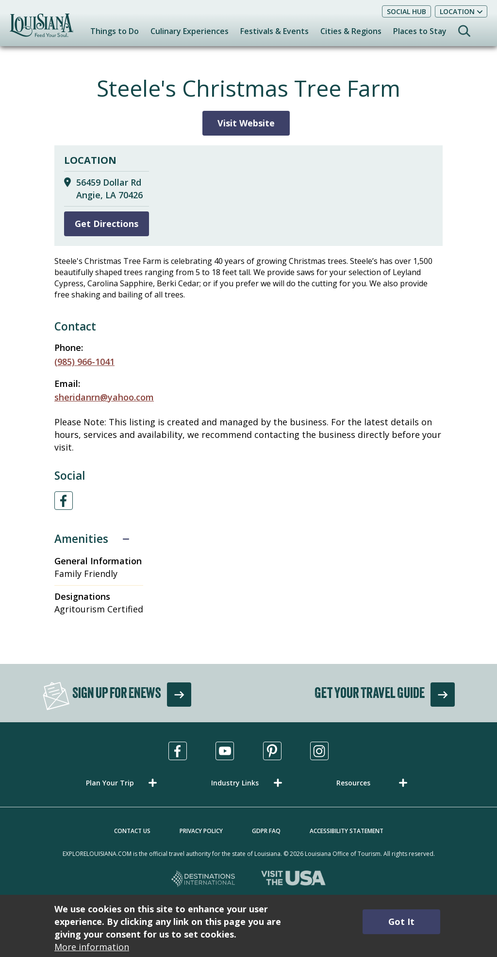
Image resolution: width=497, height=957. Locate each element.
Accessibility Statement (346, 831)
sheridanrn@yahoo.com (104, 397)
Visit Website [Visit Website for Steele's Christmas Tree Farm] (246, 123)
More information (91, 947)
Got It (401, 921)
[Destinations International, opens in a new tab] (203, 879)
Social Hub (406, 11)
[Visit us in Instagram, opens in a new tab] (319, 751)
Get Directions (106, 223)
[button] (123, 782)
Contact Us (132, 831)
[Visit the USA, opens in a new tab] (293, 879)
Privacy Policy (201, 831)
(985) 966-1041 (84, 361)
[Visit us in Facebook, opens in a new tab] (177, 751)
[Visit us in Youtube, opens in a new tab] (224, 751)
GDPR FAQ (266, 831)
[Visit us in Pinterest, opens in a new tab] (272, 751)
